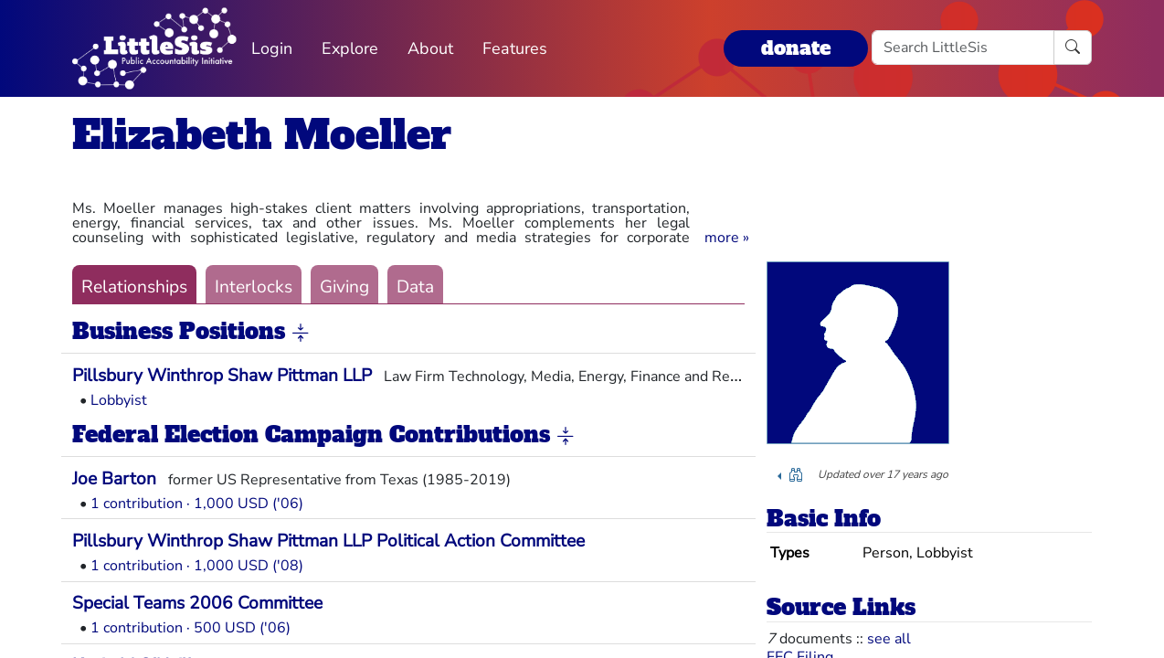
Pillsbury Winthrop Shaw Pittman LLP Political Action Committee (328, 541)
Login (271, 48)
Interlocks (253, 287)
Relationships (134, 287)
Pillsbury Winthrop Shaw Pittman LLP (222, 375)
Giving (344, 287)
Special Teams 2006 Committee (197, 603)
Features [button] (514, 48)
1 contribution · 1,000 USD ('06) (196, 504)
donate (796, 48)
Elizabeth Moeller (261, 135)
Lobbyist (118, 400)
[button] (726, 237)
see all (889, 639)
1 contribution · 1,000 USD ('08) (196, 566)
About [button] (430, 48)
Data (415, 287)
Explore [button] (350, 48)
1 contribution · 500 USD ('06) (190, 628)
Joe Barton (114, 479)
